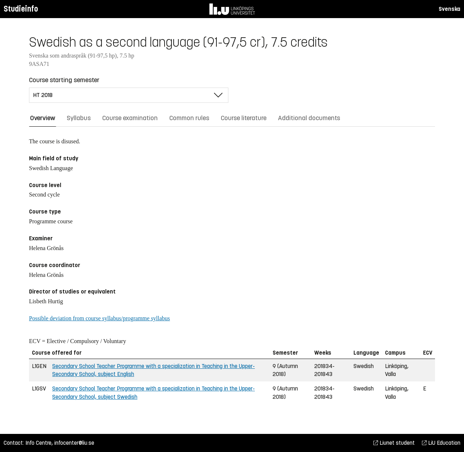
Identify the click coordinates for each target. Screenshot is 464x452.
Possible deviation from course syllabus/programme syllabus (99, 318)
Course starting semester (64, 80)
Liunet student (394, 442)
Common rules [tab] (189, 118)
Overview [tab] (42, 118)
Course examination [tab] (130, 118)
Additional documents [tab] (309, 118)
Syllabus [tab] (79, 118)
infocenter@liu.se (74, 442)
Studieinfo (21, 9)
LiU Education (441, 442)
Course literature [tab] (243, 118)
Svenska (449, 8)
